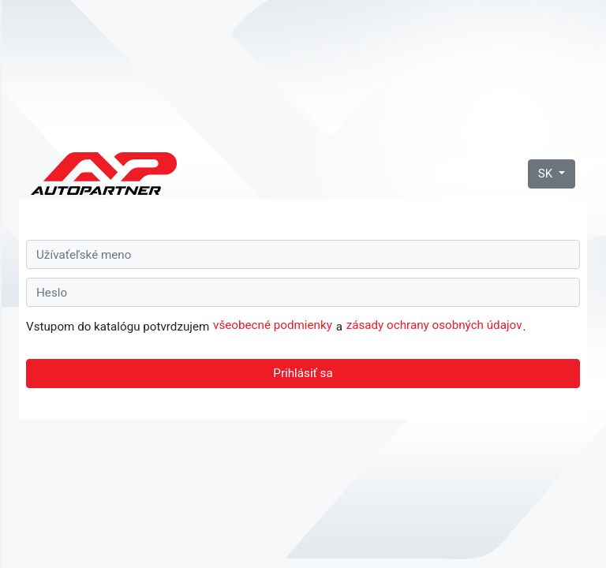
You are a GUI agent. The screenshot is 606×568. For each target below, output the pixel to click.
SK (547, 173)
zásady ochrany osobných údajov (434, 325)
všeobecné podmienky (272, 325)
